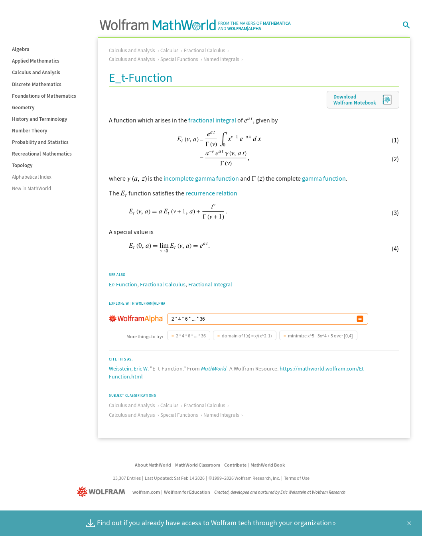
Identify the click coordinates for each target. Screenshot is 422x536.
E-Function (123, 284)
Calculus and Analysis (36, 72)
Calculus (169, 50)
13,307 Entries (127, 478)
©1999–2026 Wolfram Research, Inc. (244, 478)
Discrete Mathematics (36, 84)
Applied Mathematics (35, 60)
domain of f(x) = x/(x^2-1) (247, 336)
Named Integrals (221, 59)
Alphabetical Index (31, 176)
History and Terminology (39, 119)
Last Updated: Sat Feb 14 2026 (175, 478)
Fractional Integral (210, 284)
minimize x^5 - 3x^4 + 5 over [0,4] (320, 336)
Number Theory (29, 130)
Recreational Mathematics (42, 153)
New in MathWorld (31, 188)
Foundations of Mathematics (44, 96)
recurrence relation (211, 193)
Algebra (21, 49)
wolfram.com (146, 492)
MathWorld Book (267, 465)
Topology (22, 165)
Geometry (23, 107)
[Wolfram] (102, 492)
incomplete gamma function (201, 178)
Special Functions (179, 59)
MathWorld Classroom (197, 465)
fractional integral (212, 120)
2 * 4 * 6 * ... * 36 (191, 336)
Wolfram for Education (187, 492)
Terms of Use (297, 478)
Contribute (235, 465)
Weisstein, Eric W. (129, 368)
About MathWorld (153, 465)
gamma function (324, 178)
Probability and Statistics (40, 142)
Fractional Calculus (204, 50)
